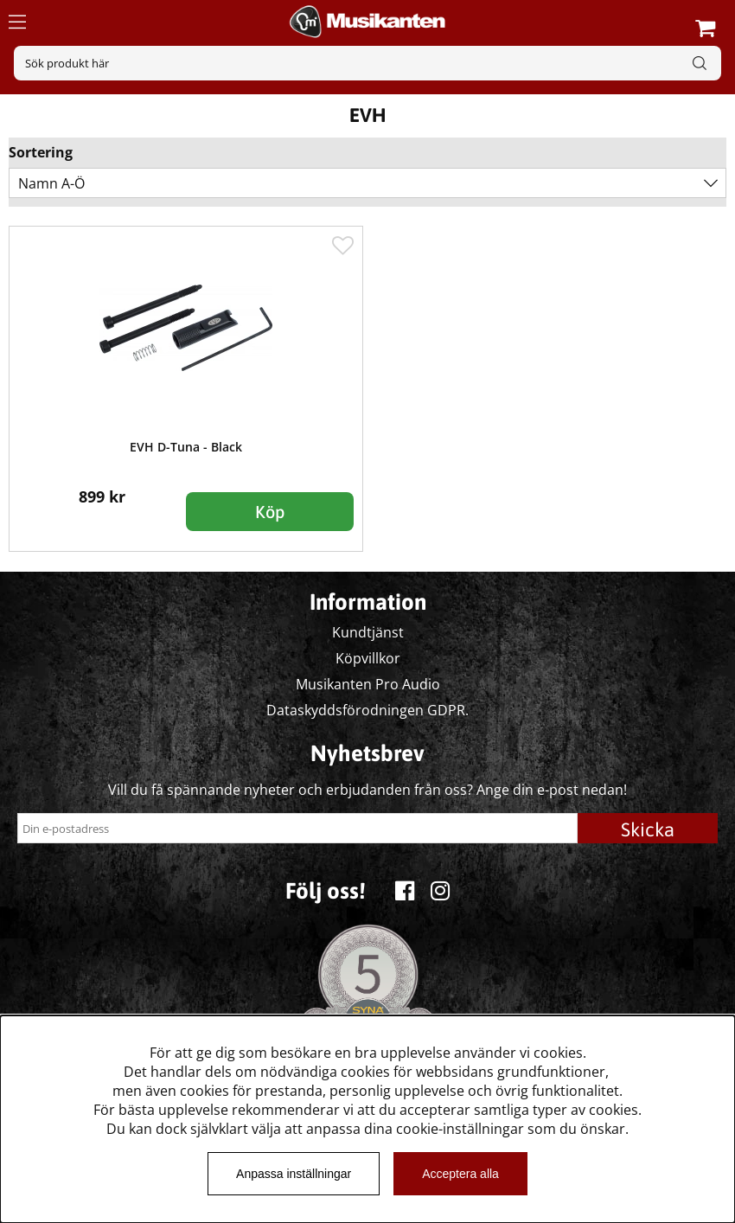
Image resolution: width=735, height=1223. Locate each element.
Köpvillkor (368, 658)
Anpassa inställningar (293, 1174)
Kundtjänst (368, 632)
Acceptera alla (460, 1174)
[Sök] (367, 63)
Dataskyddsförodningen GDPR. (367, 710)
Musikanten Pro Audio (368, 684)
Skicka (647, 829)
